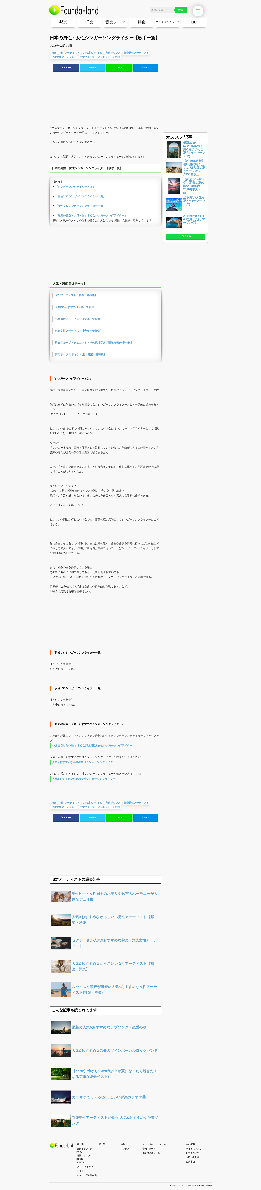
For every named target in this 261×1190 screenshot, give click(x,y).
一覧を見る (185, 236)
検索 (180, 10)
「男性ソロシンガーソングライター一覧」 (80, 196)
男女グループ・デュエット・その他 (100, 57)
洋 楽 (102, 1144)
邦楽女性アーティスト (63, 57)
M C (166, 1144)
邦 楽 (80, 1144)
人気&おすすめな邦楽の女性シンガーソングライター (84, 778)
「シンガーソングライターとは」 (75, 186)
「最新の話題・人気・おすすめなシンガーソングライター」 (91, 215)
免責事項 (190, 1161)
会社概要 (190, 1144)
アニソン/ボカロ (85, 1166)
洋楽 (89, 22)
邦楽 (63, 22)
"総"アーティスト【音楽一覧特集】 (76, 295)
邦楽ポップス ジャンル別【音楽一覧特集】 (80, 354)
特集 (142, 22)
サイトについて (193, 1148)
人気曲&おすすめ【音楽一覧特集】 (76, 307)
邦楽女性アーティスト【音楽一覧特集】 (79, 330)
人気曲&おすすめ (92, 52)
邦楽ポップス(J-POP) (84, 1150)
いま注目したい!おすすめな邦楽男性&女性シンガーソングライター (92, 745)
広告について (192, 1153)
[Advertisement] (105, 99)
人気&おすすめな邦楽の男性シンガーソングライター (84, 762)
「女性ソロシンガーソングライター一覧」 (80, 205)
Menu (199, 11)
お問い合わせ (192, 1157)
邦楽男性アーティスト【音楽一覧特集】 (79, 319)
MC (194, 22)
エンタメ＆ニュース (168, 22)
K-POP (80, 1162)
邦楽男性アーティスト (136, 52)
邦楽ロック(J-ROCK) (83, 1157)
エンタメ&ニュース (151, 1144)
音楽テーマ (115, 22)
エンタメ (125, 1148)
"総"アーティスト (70, 52)
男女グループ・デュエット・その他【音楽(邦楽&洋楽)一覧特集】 (94, 342)
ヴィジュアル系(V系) (87, 1175)
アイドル (81, 1171)
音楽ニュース (148, 1148)
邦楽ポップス (113, 52)
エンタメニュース (151, 1153)
